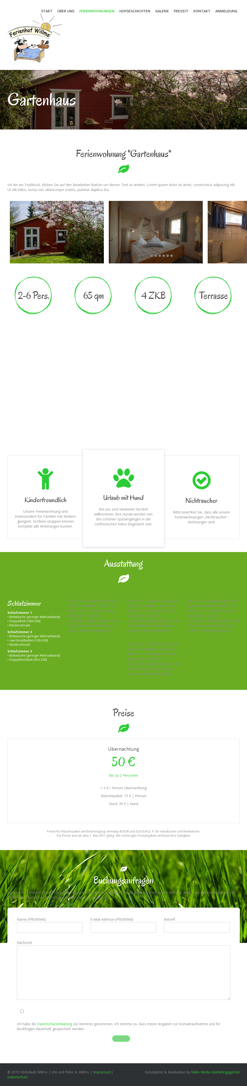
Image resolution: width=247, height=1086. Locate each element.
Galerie (162, 11)
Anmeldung (226, 11)
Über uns (65, 11)
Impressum (102, 1072)
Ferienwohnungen (96, 11)
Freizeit (181, 11)
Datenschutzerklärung (54, 1024)
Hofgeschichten (134, 11)
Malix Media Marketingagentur (215, 1072)
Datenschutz (17, 1077)
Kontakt (201, 11)
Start (46, 11)
